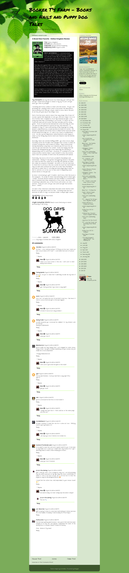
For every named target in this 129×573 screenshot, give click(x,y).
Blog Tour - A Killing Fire (89, 190)
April (84, 250)
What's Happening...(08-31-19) (89, 135)
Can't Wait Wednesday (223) (88, 196)
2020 (82, 116)
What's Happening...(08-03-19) (89, 227)
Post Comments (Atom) (46, 562)
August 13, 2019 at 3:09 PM (52, 433)
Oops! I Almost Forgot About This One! (88, 193)
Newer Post (36, 559)
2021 (82, 114)
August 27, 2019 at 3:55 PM (51, 520)
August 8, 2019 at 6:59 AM (49, 247)
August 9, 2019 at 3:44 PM (46, 397)
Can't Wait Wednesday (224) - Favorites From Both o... (89, 177)
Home (54, 559)
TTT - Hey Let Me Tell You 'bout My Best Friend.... (89, 200)
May (83, 248)
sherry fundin (40, 320)
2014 (82, 268)
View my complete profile (91, 279)
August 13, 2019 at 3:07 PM (52, 259)
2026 (82, 103)
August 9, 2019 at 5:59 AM (46, 374)
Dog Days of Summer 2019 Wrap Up (89, 132)
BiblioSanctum (40, 345)
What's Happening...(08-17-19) (89, 187)
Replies (40, 256)
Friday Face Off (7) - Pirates (88, 210)
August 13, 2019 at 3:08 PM (52, 334)
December (85, 121)
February (85, 254)
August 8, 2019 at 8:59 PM (51, 345)
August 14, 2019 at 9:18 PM (52, 509)
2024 (82, 107)
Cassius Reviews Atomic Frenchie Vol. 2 (89, 169)
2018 (82, 259)
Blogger (76, 569)
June (83, 245)
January (84, 256)
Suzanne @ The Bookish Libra (44, 445)
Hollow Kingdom (56, 239)
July (83, 243)
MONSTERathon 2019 (88, 156)
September (85, 127)
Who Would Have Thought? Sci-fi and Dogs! (88, 140)
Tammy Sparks (40, 272)
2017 (82, 261)
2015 (82, 266)
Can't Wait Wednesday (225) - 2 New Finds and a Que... (89, 153)
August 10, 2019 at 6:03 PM (59, 445)
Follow (81, 89)
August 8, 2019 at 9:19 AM (52, 272)
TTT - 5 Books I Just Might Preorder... (87, 159)
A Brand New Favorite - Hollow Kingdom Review (89, 214)
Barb (41, 259)
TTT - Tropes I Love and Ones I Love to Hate (89, 181)
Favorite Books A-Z (87, 184)
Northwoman (40, 520)
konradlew (63, 569)
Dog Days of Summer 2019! (88, 234)
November (85, 123)
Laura (37, 296)
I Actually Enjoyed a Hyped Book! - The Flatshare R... (88, 239)
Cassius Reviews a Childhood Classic (88, 203)
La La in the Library (41, 470)
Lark (37, 397)
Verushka (38, 247)
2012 (82, 270)
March (84, 252)
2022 (82, 112)
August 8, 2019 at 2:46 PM (51, 320)
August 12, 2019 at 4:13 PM (55, 470)
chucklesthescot (40, 421)
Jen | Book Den (40, 509)
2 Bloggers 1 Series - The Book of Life (89, 173)
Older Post (71, 559)
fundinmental (45, 325)
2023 (82, 110)
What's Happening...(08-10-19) (89, 207)
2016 (82, 264)
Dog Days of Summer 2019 (43, 239)
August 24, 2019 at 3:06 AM (59, 497)
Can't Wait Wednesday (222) (88, 217)
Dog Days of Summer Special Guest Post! (88, 162)
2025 (82, 105)
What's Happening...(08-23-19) (89, 166)
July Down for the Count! (89, 220)
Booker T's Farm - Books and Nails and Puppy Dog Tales (60, 17)
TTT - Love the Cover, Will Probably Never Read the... (89, 224)
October (85, 125)
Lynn (37, 374)
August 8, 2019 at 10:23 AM (47, 296)
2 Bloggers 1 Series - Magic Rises (88, 148)
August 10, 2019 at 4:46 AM (53, 421)
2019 (82, 119)
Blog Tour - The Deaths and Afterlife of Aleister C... (88, 145)
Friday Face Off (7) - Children (88, 231)
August (84, 129)
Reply (37, 253)
